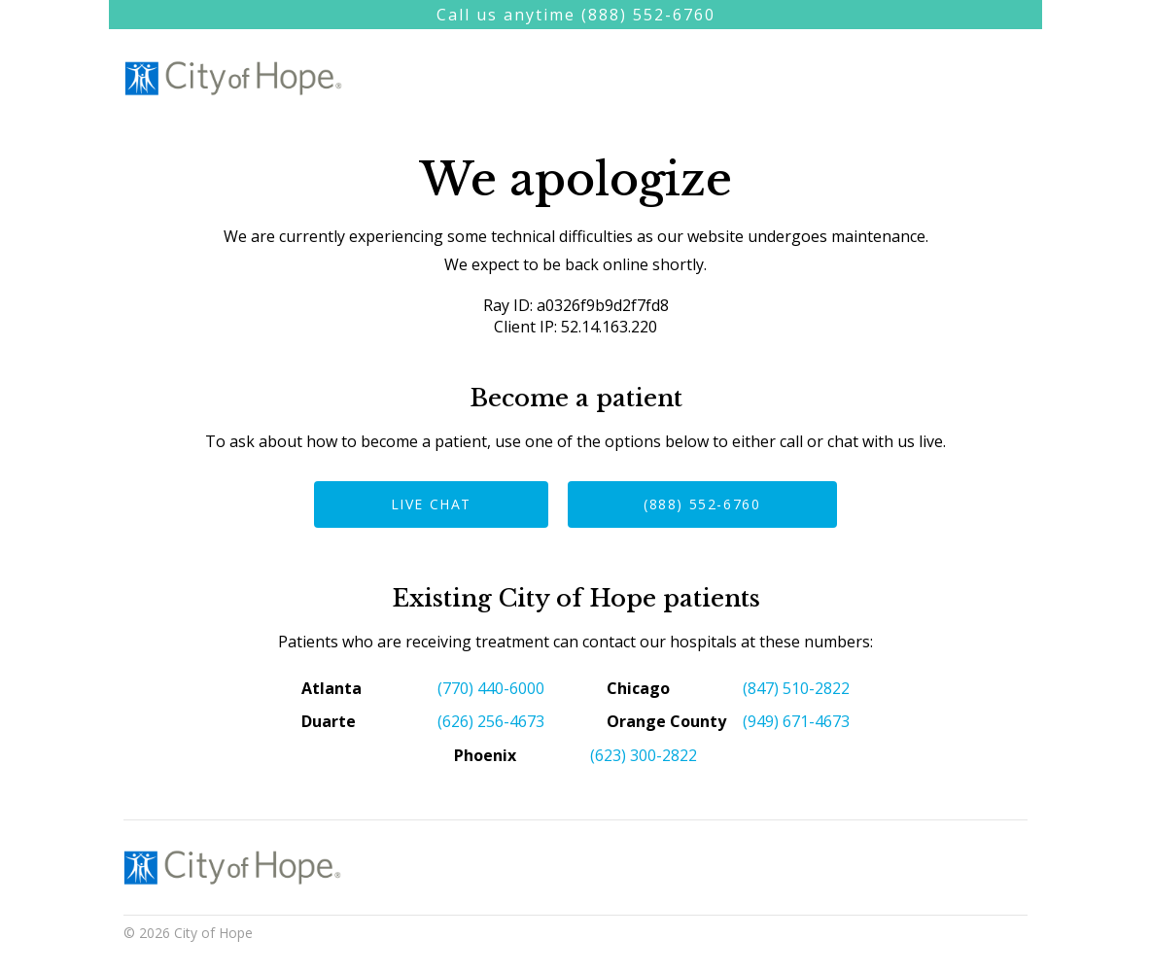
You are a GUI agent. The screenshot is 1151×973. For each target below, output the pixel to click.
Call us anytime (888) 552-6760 (575, 14)
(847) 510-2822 (796, 688)
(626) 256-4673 (490, 721)
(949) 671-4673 (796, 721)
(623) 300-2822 (643, 755)
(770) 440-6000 (490, 688)
